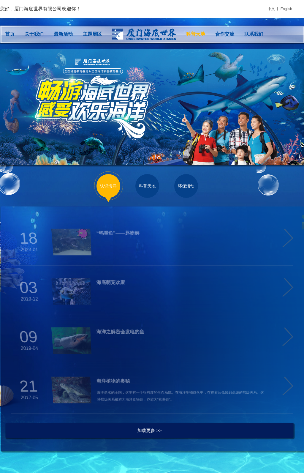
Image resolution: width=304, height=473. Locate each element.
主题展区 (92, 34)
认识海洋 (108, 186)
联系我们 (253, 34)
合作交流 (224, 34)
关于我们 (34, 34)
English (286, 9)
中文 (271, 9)
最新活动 (63, 34)
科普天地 (195, 34)
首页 (10, 34)
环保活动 (186, 186)
